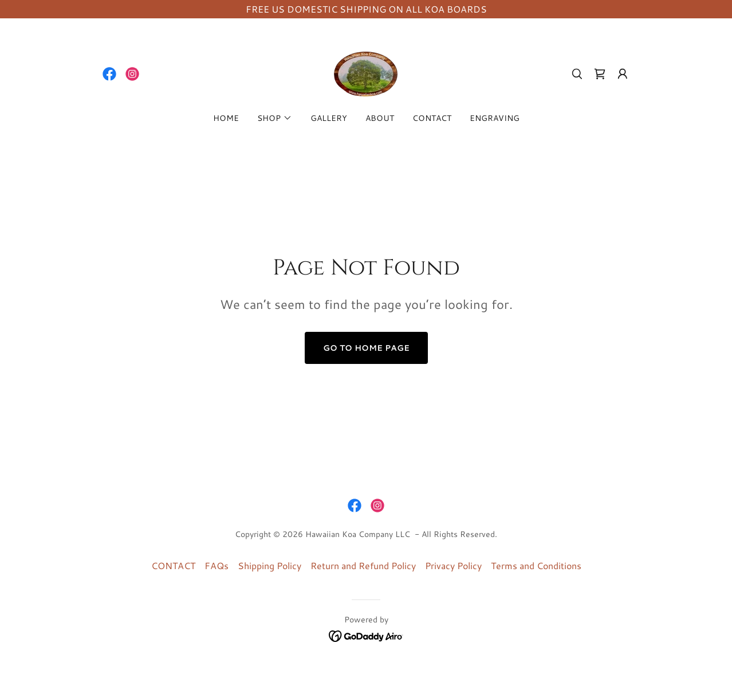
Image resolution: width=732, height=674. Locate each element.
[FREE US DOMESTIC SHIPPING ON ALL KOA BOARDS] (366, 9)
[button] (622, 73)
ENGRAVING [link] (495, 118)
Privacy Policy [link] (453, 565)
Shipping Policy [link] (269, 565)
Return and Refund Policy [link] (363, 565)
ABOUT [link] (379, 118)
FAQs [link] (216, 565)
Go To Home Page (366, 348)
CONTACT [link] (431, 118)
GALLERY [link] (328, 118)
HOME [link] (226, 118)
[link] (109, 73)
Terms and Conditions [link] (536, 565)
